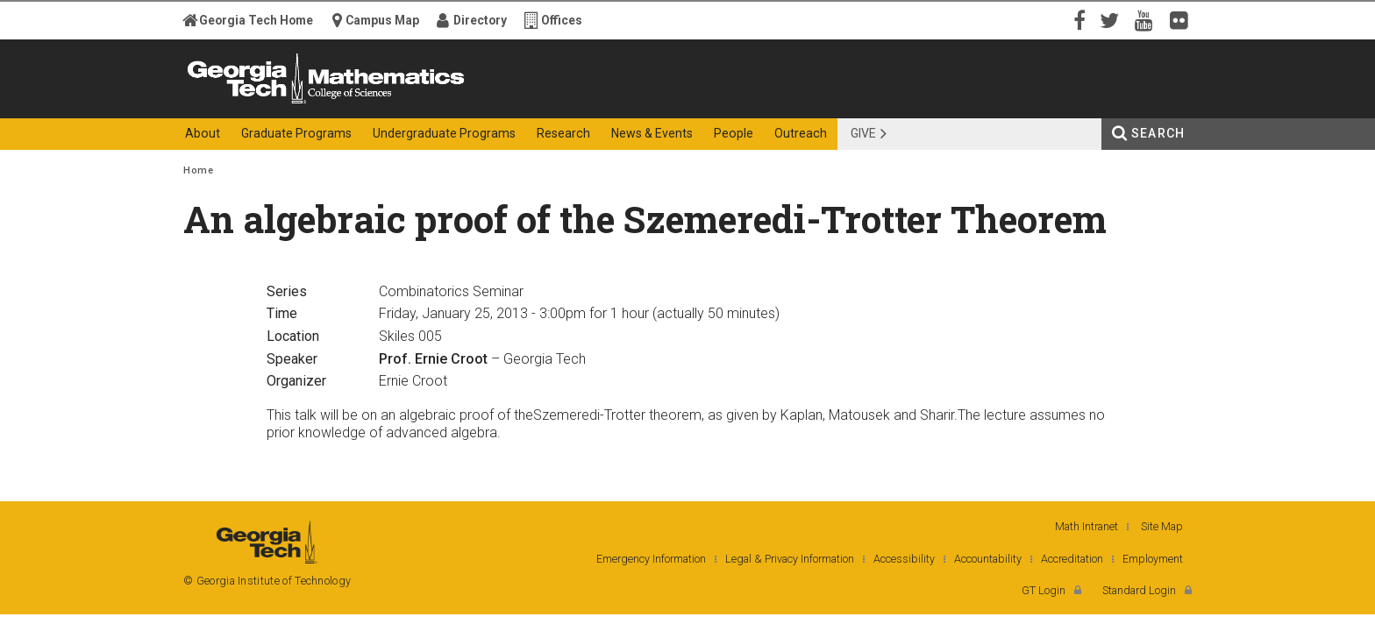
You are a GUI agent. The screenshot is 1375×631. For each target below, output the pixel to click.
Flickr (1183, 19)
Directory (480, 20)
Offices (561, 20)
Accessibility (904, 558)
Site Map (1162, 526)
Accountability (988, 558)
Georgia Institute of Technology (252, 103)
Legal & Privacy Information (789, 558)
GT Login (1043, 590)
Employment (1152, 558)
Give (863, 133)
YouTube (1148, 19)
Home (198, 170)
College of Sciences (494, 103)
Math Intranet (1086, 526)
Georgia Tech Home (256, 20)
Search (1158, 133)
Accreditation (1072, 558)
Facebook (1078, 19)
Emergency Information (651, 558)
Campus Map (382, 20)
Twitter (1113, 19)
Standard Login (1139, 590)
